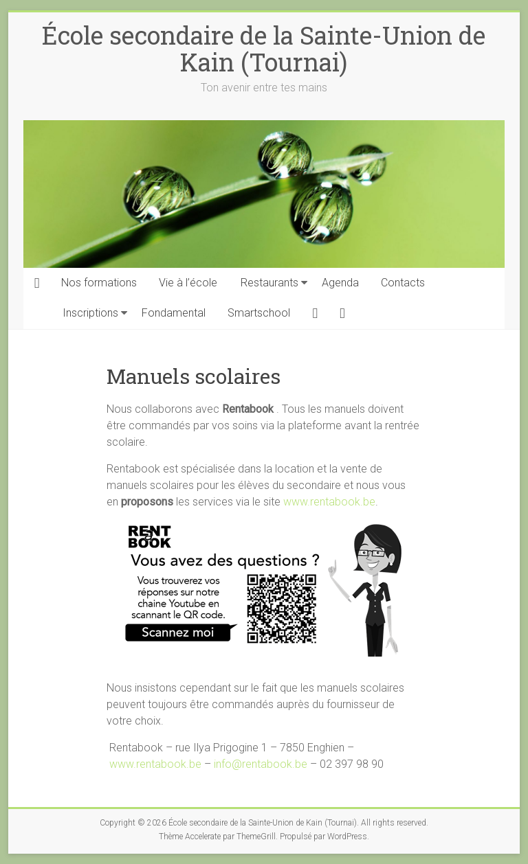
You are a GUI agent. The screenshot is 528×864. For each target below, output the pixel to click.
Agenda (340, 282)
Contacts (403, 282)
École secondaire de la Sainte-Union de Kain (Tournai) (263, 48)
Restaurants (269, 282)
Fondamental (174, 312)
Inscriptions (90, 312)
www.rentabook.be (329, 501)
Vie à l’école (188, 282)
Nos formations (99, 282)
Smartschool (259, 312)
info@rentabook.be (260, 764)
